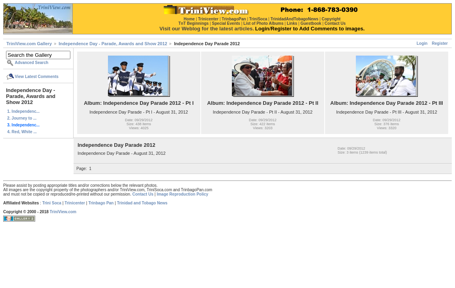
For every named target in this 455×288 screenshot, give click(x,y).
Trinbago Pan (101, 203)
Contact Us (143, 194)
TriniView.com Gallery (29, 43)
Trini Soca (52, 203)
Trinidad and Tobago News (142, 203)
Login (422, 43)
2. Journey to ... (21, 118)
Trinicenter (75, 203)
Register (440, 43)
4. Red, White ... (22, 132)
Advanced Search (31, 62)
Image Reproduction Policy (182, 194)
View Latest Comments (36, 76)
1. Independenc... (23, 111)
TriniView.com (63, 212)
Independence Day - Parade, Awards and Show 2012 (113, 43)
